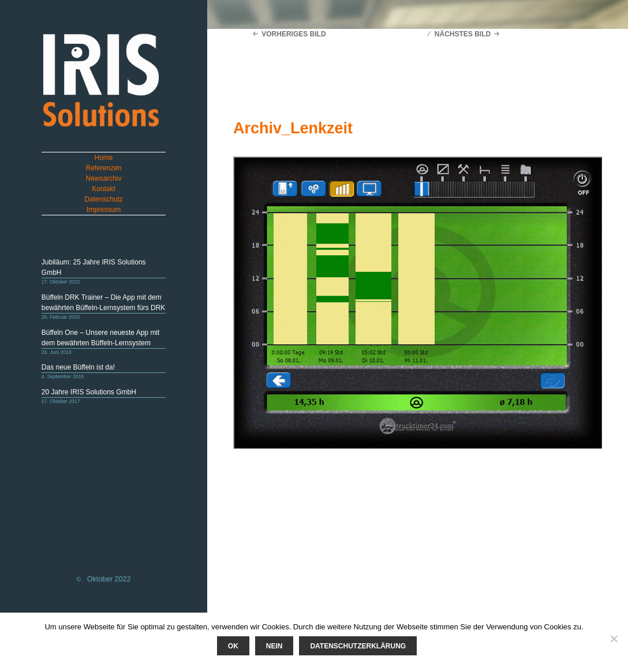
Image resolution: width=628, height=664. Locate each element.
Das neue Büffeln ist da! (78, 367)
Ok (233, 646)
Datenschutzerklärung (358, 646)
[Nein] (613, 638)
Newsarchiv (104, 178)
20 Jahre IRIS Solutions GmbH (89, 392)
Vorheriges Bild (293, 34)
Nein (274, 646)
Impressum (104, 210)
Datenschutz (103, 199)
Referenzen (103, 168)
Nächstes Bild (463, 34)
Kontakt (103, 189)
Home (104, 158)
